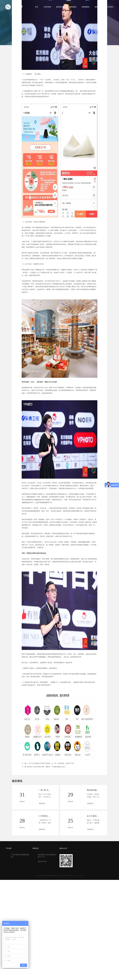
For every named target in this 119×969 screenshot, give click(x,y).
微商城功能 (60, 7)
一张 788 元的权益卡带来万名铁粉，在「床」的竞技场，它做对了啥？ (51, 763)
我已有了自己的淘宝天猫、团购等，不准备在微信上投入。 (47, 767)
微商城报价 (73, 7)
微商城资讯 (98, 7)
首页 (36, 7)
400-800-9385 (42, 861)
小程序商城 (47, 7)
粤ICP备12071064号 (78, 875)
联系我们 (111, 7)
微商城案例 (85, 7)
